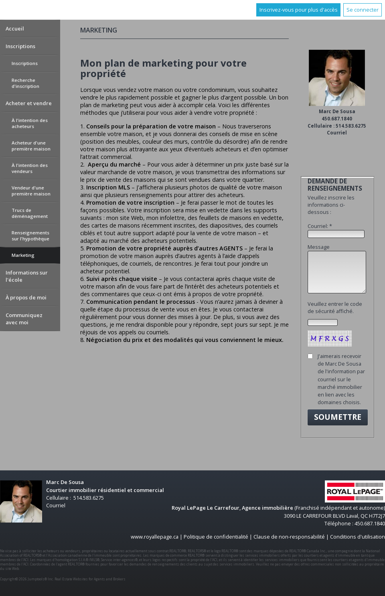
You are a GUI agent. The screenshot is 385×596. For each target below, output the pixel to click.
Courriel (337, 133)
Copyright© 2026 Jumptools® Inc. (27, 579)
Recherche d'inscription (25, 83)
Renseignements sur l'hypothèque (30, 236)
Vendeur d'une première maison (31, 191)
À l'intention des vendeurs (30, 168)
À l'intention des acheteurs (30, 123)
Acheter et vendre (29, 103)
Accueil (15, 28)
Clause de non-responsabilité (289, 536)
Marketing (23, 255)
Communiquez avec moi (24, 318)
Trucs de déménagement (30, 213)
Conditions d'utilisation (357, 536)
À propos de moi (26, 297)
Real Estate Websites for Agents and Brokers (90, 579)
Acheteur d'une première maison (31, 146)
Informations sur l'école (27, 276)
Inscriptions (20, 46)
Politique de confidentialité (216, 536)
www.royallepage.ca (154, 536)
